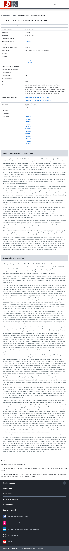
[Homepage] (2, 15)
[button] (34, 153)
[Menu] (60, 4)
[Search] (55, 4)
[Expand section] (64, 483)
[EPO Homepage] (11, 4)
